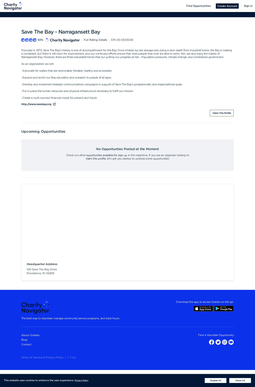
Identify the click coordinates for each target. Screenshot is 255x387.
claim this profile (96, 158)
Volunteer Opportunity (220, 335)
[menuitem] (11, 6)
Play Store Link (224, 308)
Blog (24, 340)
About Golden (30, 335)
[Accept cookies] (240, 380)
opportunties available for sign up (106, 155)
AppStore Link (203, 308)
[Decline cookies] (216, 380)
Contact (26, 344)
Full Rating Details (95, 40)
